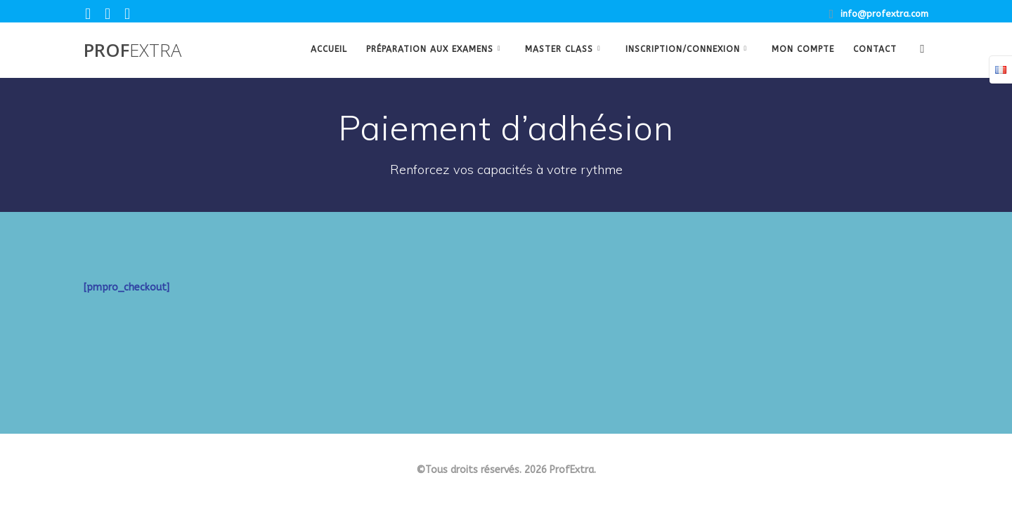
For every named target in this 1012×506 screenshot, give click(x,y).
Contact (875, 49)
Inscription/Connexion (682, 49)
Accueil (329, 49)
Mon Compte (803, 49)
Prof (132, 50)
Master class (559, 49)
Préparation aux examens (429, 49)
